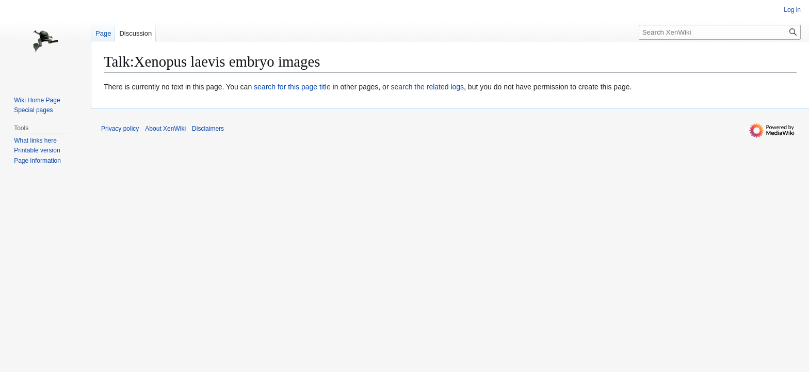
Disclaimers (208, 128)
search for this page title (292, 87)
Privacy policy (120, 128)
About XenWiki (165, 128)
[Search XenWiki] (720, 32)
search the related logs (427, 87)
